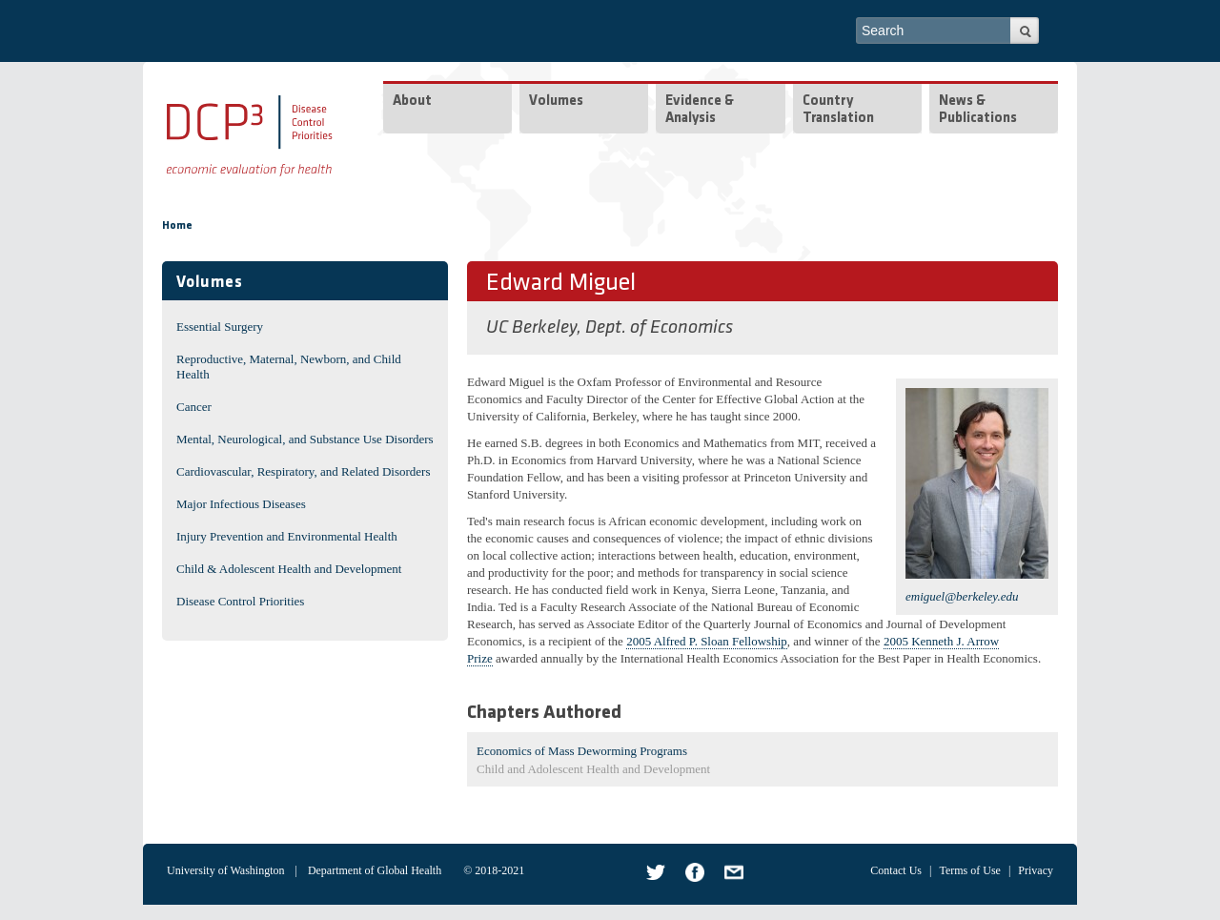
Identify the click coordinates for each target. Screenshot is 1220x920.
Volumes (556, 101)
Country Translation (838, 110)
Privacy (1035, 870)
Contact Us (896, 870)
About (412, 101)
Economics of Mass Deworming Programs (582, 751)
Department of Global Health (374, 870)
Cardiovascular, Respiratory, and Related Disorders (303, 471)
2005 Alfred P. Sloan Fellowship (706, 641)
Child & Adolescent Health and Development (288, 569)
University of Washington (225, 870)
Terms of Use (969, 870)
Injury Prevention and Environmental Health (286, 536)
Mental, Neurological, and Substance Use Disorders (305, 439)
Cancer (194, 406)
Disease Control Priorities (240, 601)
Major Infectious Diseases (241, 504)
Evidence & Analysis (699, 110)
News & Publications (978, 110)
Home (177, 226)
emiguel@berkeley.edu (961, 596)
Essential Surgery (219, 326)
